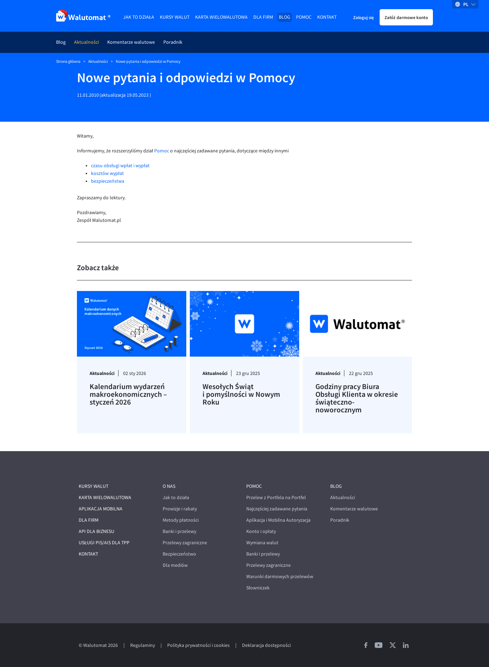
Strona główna (68, 61)
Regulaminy (142, 645)
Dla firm (263, 17)
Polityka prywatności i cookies (198, 645)
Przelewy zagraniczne (185, 543)
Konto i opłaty (261, 531)
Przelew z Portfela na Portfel (276, 498)
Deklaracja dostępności (266, 645)
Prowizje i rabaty (180, 509)
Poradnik (172, 42)
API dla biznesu (96, 531)
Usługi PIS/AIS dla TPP (104, 543)
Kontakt (327, 17)
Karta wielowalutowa (221, 17)
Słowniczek (258, 588)
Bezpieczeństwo (179, 554)
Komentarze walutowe (131, 42)
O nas (169, 486)
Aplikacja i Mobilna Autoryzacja (278, 520)
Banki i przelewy (179, 531)
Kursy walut (174, 17)
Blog (284, 17)
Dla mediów (175, 565)
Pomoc (304, 17)
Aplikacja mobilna (100, 509)
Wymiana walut (262, 543)
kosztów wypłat (107, 173)
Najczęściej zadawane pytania (276, 509)
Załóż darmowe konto (406, 17)
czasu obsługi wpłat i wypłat (120, 166)
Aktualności (86, 42)
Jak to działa (138, 17)
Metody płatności (181, 520)
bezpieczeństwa (107, 181)
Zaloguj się (363, 17)
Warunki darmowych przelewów (279, 577)
